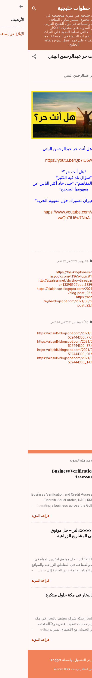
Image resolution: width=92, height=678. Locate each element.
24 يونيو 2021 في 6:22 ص (44, 261)
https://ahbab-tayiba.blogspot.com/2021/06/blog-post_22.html (43, 301)
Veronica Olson (34, 669)
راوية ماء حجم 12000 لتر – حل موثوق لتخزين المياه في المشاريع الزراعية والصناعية (55, 535)
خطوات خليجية (46, 7)
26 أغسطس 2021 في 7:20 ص (41, 322)
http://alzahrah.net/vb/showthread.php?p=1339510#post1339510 (40, 282)
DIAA (66, 261)
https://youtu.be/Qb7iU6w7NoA (45, 160)
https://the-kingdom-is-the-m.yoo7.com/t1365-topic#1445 (46, 274)
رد (66, 312)
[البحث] (6, 9)
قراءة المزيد (12, 516)
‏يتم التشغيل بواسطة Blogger (46, 660)
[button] (6, 57)
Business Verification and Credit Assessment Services (56, 473)
